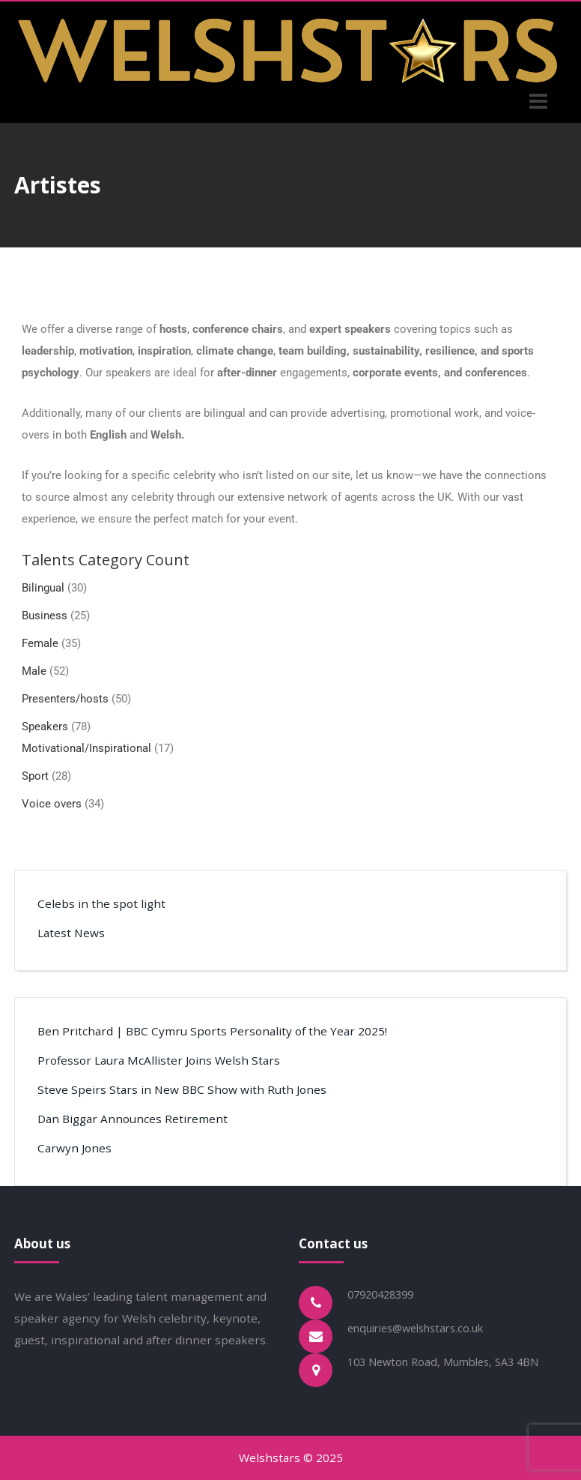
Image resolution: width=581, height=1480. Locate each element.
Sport (35, 776)
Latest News (71, 932)
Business (44, 615)
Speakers (45, 726)
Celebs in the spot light (101, 903)
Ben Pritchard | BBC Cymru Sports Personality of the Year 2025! (212, 1030)
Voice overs (52, 803)
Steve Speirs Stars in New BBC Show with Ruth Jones (181, 1089)
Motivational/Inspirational (86, 748)
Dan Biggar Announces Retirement (132, 1118)
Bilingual (43, 588)
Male (34, 671)
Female (40, 643)
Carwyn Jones (74, 1147)
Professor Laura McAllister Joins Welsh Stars (158, 1060)
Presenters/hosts (65, 699)
